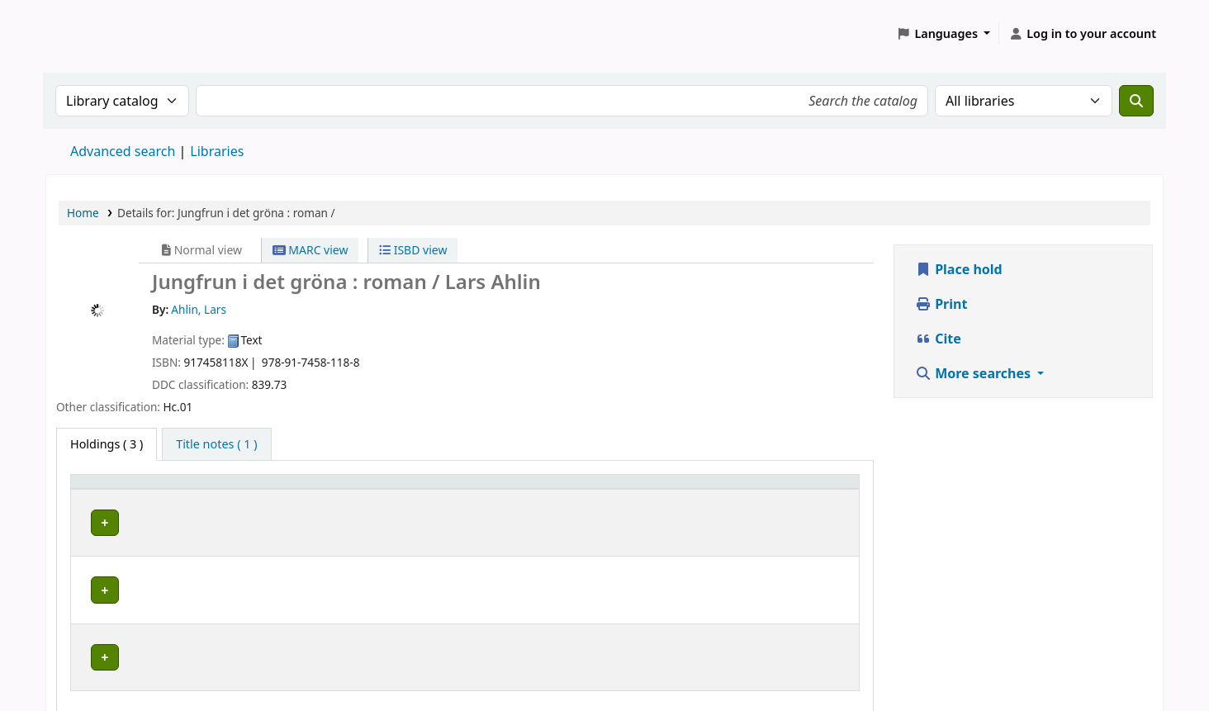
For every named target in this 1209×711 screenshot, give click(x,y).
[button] (944, 34)
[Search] (1136, 100)
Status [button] (776, 489)
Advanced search (122, 151)
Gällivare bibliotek (135, 520)
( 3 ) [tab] (106, 444)
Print (941, 304)
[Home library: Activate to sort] (180, 490)
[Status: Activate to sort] (805, 490)
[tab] (216, 444)
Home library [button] (116, 489)
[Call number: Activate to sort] (669, 490)
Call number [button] (631, 489)
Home (83, 212)
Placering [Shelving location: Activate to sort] (486, 489)
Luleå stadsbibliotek (140, 556)
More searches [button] (974, 373)
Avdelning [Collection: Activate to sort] (325, 489)
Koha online (87, 33)
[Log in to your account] (1082, 34)
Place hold (959, 269)
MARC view (310, 250)
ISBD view (413, 250)
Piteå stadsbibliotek (140, 592)
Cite (938, 338)
